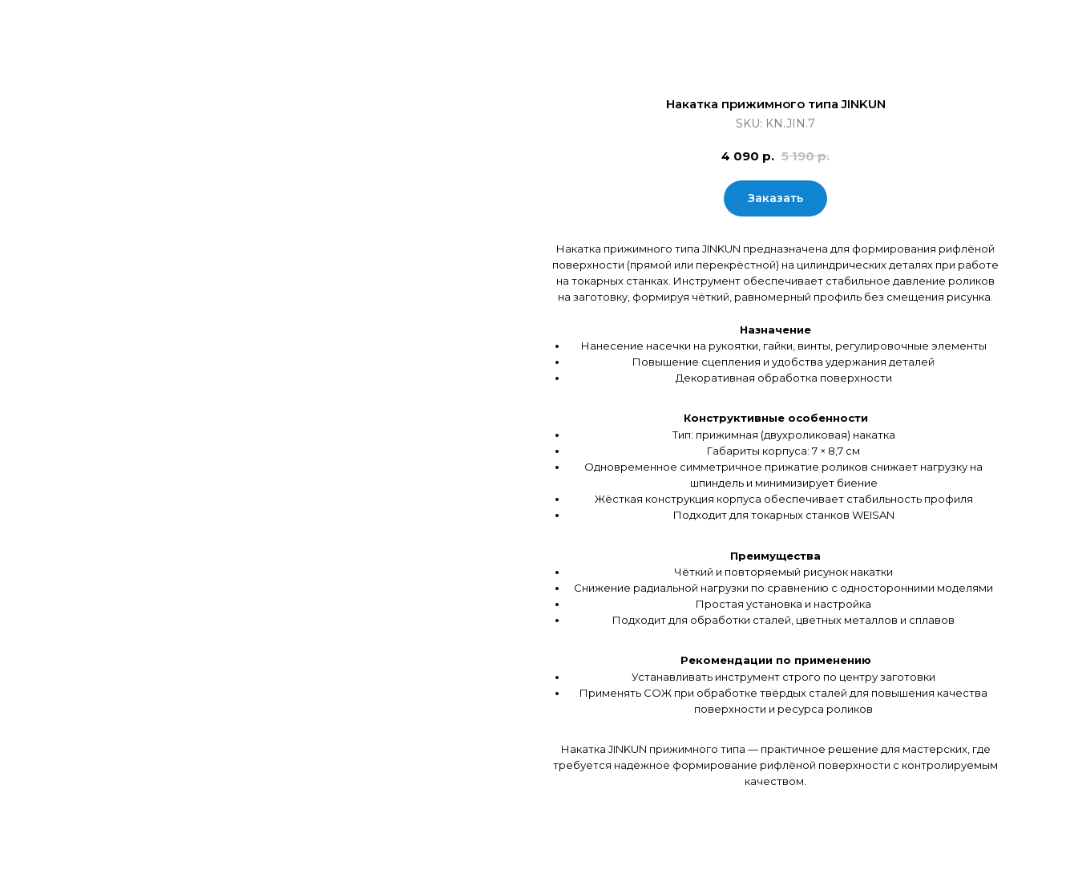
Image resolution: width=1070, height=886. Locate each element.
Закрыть (53, 24)
